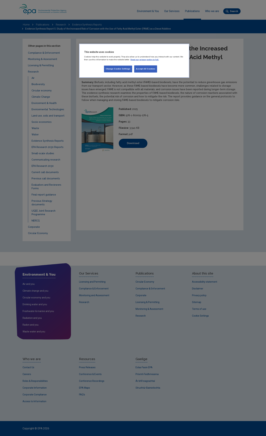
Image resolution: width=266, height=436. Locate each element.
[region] (134, 61)
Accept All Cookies (145, 69)
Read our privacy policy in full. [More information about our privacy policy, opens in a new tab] (144, 59)
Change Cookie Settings (118, 69)
